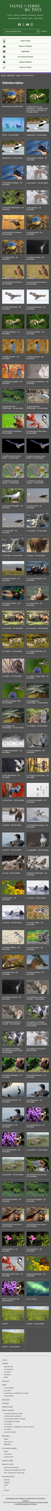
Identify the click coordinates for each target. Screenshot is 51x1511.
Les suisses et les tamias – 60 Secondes (37, 1175)
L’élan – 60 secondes (10, 135)
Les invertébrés (9, 1396)
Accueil (10, 15)
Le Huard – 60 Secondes (11, 850)
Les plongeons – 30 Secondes (34, 1101)
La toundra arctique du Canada (13, 1413)
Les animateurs (8, 1369)
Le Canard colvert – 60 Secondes (11, 604)
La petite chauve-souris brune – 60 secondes (36, 457)
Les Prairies (7, 1429)
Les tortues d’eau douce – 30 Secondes (12, 1225)
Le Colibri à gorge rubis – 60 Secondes (12, 702)
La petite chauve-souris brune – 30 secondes (11, 457)
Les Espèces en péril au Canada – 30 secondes (36, 998)
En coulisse (7, 1372)
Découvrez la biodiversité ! (12, 106)
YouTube (6, 1490)
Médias (6, 1377)
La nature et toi (8, 1457)
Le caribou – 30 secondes (12, 651)
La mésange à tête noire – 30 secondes (37, 432)
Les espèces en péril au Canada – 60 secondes (11, 1023)
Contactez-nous (38, 18)
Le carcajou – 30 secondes (12, 628)
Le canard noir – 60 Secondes (34, 604)
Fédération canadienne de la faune (26, 1504)
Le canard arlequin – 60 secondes (36, 579)
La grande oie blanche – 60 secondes (37, 383)
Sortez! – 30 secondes (35, 1324)
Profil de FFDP (8, 1367)
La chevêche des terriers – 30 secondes (12, 283)
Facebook (7, 1480)
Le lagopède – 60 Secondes (38, 850)
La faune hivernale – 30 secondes (11, 308)
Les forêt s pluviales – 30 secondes (12, 1076)
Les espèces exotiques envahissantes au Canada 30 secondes (37, 1024)
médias (30, 18)
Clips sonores (8, 1442)
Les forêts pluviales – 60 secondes (36, 1076)
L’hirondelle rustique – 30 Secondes (37, 159)
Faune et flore (16, 40)
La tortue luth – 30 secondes (34, 507)
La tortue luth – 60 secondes (9, 532)
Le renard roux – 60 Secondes (10, 973)
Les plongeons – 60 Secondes (9, 1126)
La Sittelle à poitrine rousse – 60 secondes (35, 482)
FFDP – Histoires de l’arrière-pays (14, 1473)
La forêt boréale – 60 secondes (35, 358)
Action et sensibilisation (11, 1467)
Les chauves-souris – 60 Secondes (11, 998)
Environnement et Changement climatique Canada (33, 1502)
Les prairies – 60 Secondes (12, 1175)
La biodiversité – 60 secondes (10, 258)
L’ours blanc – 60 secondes (37, 183)
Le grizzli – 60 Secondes (11, 825)
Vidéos (18, 75)
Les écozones (8, 1424)
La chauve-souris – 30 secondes (35, 258)
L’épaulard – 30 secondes (37, 135)
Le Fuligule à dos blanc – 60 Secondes (38, 776)
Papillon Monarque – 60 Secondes (36, 1275)
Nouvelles (40, 15)
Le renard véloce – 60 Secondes (35, 973)
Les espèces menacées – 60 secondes (36, 1050)
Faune (4, 1385)
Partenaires (7, 1374)
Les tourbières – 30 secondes (9, 1250)
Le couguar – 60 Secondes (37, 726)
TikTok (6, 1485)
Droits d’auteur (40, 1498)
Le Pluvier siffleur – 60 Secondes (11, 948)
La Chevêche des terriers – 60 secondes (37, 283)
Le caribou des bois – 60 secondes (36, 652)
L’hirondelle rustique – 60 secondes (12, 184)
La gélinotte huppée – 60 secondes (12, 382)
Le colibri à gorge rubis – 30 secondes (38, 677)
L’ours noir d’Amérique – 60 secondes (13, 208)
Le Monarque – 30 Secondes (9, 899)
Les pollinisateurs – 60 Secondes (11, 1151)
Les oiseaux (7, 1390)
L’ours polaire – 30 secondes (34, 209)
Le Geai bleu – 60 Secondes (13, 800)
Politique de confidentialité (27, 1498)
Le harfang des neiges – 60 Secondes (37, 826)
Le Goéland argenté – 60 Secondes (36, 801)
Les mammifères (9, 1388)
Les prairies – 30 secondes (37, 1150)
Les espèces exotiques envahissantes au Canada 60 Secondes (12, 1050)
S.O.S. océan (32, 1299)
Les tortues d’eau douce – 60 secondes (37, 1225)
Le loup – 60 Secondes (11, 873)
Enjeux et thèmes (17, 62)
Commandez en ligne (12, 1498)
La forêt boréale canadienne (12, 1416)
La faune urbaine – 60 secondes (35, 333)
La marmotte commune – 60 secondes (12, 432)
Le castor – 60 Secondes (12, 676)
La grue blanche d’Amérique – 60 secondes (12, 407)
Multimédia (16, 51)
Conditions (25, 1500)
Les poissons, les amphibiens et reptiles (16, 1393)
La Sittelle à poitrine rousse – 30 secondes (10, 482)
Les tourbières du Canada (12, 1421)
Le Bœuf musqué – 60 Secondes (11, 579)
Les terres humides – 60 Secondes (36, 1200)
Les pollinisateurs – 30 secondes (35, 1126)
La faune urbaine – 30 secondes (10, 333)
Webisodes (7, 1444)
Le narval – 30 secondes (36, 898)
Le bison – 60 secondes (36, 555)
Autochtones (32, 15)
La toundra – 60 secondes (12, 555)
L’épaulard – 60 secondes (12, 158)
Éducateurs (23, 15)
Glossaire (24, 18)
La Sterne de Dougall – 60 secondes (12, 507)
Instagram (7, 1482)
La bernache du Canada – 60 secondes (12, 233)
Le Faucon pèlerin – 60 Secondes (36, 751)
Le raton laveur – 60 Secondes (35, 948)
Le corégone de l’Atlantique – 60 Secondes (13, 727)
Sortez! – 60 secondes (11, 1347)
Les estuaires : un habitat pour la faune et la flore (19, 1427)
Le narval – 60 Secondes (12, 923)
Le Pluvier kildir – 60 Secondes (35, 924)
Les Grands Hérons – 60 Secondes (11, 1101)
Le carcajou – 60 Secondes (37, 628)
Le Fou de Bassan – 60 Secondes (11, 776)
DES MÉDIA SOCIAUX (8, 1476)
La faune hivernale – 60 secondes (36, 308)
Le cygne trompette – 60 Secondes (12, 751)
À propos (16, 15)
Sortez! (5, 1324)
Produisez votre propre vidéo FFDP (14, 1470)
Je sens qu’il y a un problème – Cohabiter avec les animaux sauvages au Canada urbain (37, 109)
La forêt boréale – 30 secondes (10, 358)
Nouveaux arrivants (14, 18)
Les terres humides (10, 1432)
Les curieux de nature (17, 56)
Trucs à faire (7, 1454)
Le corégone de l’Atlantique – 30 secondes (37, 702)
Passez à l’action (16, 67)
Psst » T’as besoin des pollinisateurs (10, 1300)
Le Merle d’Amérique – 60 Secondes (37, 874)
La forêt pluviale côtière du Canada (14, 1419)
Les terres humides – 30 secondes (11, 1200)
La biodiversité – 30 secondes (34, 233)
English (44, 31)
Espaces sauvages (17, 46)
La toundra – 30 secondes (37, 531)
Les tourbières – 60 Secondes (34, 1250)
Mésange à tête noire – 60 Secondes (12, 1275)
